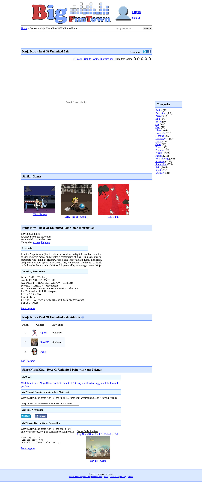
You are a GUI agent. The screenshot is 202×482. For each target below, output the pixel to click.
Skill (157, 167)
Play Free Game (98, 461)
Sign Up (136, 17)
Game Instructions (103, 58)
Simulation (160, 164)
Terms (130, 477)
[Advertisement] (78, 221)
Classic (159, 130)
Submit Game (96, 477)
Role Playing (162, 158)
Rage (43, 351)
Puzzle (158, 153)
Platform (159, 150)
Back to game (28, 308)
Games (33, 28)
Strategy (159, 172)
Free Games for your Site (79, 477)
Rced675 (44, 342)
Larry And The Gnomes (77, 216)
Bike (157, 118)
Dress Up (160, 133)
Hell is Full (113, 216)
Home (24, 28)
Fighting (45, 242)
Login (136, 12)
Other (158, 144)
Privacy (123, 477)
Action (36, 242)
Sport (158, 170)
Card (157, 127)
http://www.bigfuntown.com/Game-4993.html (53, 404)
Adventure (160, 113)
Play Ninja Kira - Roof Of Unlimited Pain (98, 434)
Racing (159, 155)
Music (158, 141)
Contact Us (114, 477)
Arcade (159, 116)
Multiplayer (161, 138)
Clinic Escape (40, 214)
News (106, 477)
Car (157, 124)
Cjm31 (43, 332)
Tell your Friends (81, 58)
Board (158, 121)
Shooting (160, 161)
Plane (158, 147)
